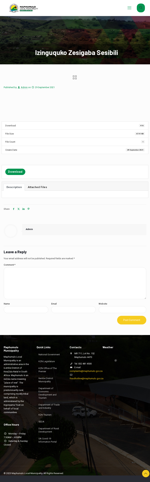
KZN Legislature (47, 361)
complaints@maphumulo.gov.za (86, 371)
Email (54, 303)
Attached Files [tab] (37, 187)
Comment (9, 264)
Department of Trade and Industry (49, 406)
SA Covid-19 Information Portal (48, 440)
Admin (24, 87)
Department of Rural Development (49, 430)
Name (7, 303)
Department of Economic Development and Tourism (47, 393)
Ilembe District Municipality (46, 380)
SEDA (41, 421)
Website (103, 303)
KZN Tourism (45, 414)
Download (15, 171)
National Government (49, 354)
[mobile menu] (129, 8)
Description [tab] (14, 187)
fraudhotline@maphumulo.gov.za (86, 378)
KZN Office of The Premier (48, 370)
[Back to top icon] (145, 473)
